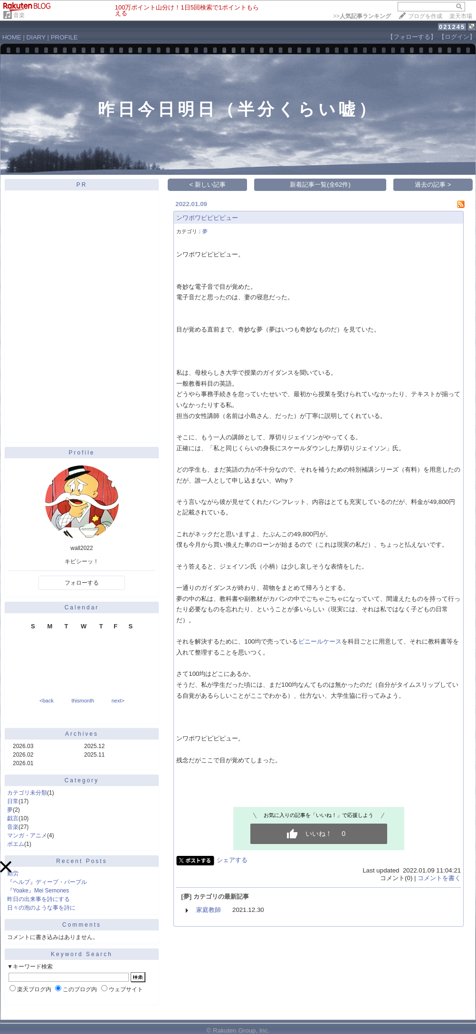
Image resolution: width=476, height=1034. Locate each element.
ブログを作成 (425, 16)
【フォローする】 (412, 36)
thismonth (82, 700)
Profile (81, 452)
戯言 (13, 818)
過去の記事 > (433, 184)
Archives (81, 733)
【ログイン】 (457, 36)
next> (118, 700)
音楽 (19, 15)
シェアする (232, 859)
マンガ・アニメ (27, 835)
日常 (13, 801)
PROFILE (64, 37)
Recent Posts (81, 861)
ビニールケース (320, 641)
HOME (11, 37)
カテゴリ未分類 (27, 792)
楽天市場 (460, 16)
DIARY (36, 37)
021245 (452, 26)
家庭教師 (208, 909)
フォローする (82, 582)
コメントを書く (439, 878)
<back (46, 700)
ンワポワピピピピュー (207, 217)
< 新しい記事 (208, 184)
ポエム (15, 844)
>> (362, 16)
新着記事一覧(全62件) (320, 184)
